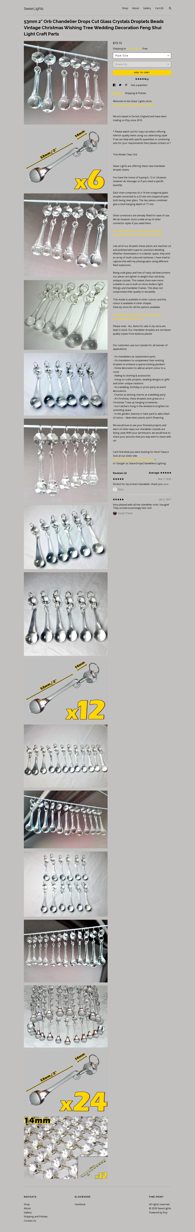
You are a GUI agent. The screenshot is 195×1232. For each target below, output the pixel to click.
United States (134, 48)
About (135, 8)
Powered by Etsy (158, 1212)
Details (117, 93)
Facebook (80, 1204)
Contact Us (30, 1220)
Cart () (159, 8)
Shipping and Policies (36, 1216)
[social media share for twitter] (120, 85)
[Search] (170, 8)
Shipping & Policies (135, 93)
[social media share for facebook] (114, 85)
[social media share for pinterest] (126, 85)
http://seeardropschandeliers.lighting (134, 105)
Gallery (147, 8)
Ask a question (139, 85)
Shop (125, 8)
